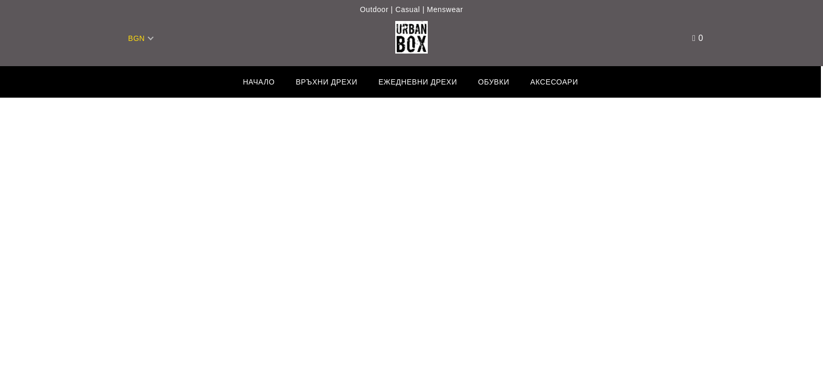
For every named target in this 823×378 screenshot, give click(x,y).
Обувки (494, 82)
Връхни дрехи (326, 82)
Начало (259, 82)
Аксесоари (554, 82)
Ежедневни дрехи (417, 82)
